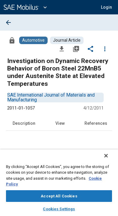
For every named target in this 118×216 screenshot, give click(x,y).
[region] (59, 184)
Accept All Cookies (59, 196)
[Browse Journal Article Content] (67, 40)
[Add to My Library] (76, 49)
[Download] (62, 49)
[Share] (90, 49)
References (95, 123)
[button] (106, 7)
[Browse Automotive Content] (33, 40)
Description (24, 123)
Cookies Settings (59, 209)
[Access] (12, 40)
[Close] (110, 159)
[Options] (105, 49)
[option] (51, 97)
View (60, 123)
